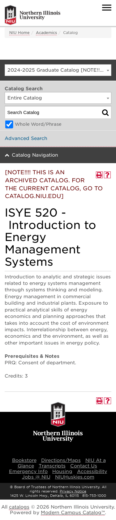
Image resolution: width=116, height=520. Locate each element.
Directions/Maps (61, 460)
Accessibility (92, 471)
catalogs (19, 507)
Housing (62, 471)
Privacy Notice (73, 491)
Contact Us (83, 466)
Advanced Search (26, 138)
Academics (46, 32)
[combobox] (58, 70)
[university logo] (58, 422)
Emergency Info (28, 471)
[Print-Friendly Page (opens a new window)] (99, 174)
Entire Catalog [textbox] (24, 98)
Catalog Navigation (35, 155)
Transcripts (52, 466)
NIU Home (19, 32)
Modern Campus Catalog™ (73, 512)
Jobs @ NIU (36, 477)
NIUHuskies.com (74, 477)
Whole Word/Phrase (38, 124)
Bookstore (24, 460)
